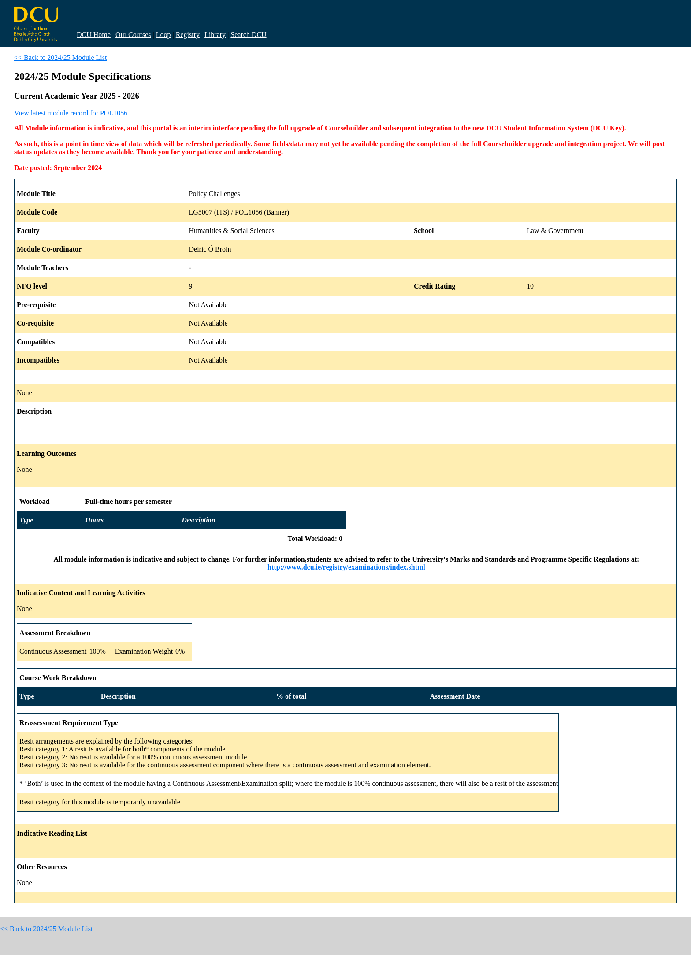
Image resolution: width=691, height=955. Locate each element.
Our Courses (133, 34)
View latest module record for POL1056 (70, 113)
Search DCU (248, 34)
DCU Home (94, 34)
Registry (188, 34)
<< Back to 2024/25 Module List (60, 57)
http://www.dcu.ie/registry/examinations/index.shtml (346, 567)
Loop (163, 34)
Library (215, 34)
